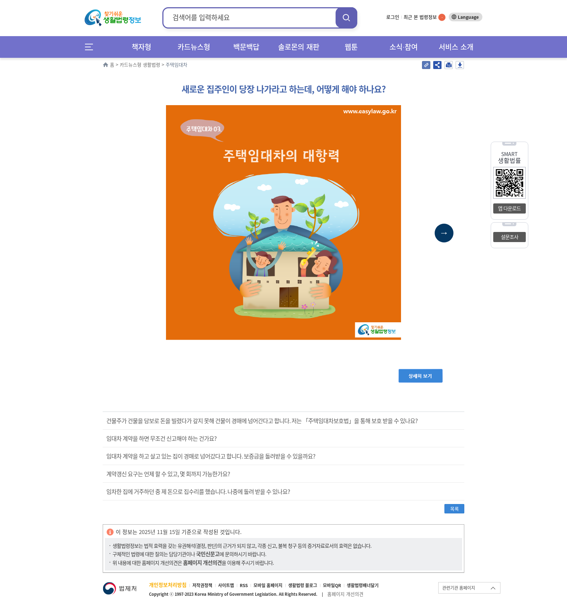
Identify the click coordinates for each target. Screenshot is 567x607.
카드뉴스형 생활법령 (140, 64)
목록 (454, 508)
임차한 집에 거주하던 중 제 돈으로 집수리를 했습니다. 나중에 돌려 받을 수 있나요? (198, 491)
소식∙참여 (403, 47)
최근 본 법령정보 (425, 16)
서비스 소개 (456, 47)
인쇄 (448, 65)
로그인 (392, 16)
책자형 (141, 47)
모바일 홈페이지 (267, 585)
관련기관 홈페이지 (458, 588)
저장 (460, 65)
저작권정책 (202, 585)
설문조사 (509, 236)
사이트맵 (226, 585)
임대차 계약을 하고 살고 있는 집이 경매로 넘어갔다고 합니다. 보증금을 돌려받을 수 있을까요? (210, 456)
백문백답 (246, 47)
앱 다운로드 (509, 208)
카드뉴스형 (194, 47)
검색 (346, 17)
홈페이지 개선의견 (345, 593)
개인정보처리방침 (168, 584)
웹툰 (351, 47)
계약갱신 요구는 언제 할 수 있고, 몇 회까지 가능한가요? (168, 473)
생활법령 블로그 (302, 585)
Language (468, 17)
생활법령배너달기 (363, 585)
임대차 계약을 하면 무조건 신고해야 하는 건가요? (161, 438)
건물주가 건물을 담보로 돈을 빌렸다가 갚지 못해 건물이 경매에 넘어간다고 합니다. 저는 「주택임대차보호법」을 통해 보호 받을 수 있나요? (262, 420)
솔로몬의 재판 (298, 47)
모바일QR (332, 585)
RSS (244, 585)
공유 (437, 65)
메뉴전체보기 (91, 46)
